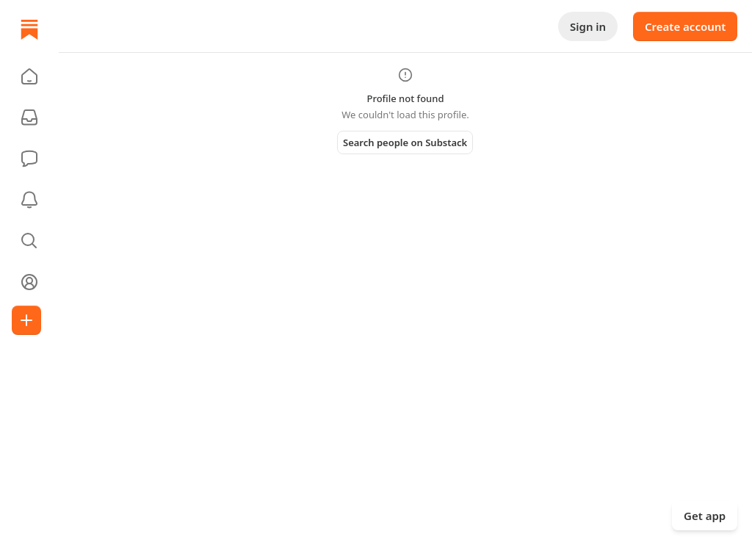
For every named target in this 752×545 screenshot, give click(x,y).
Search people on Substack (405, 142)
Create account (685, 26)
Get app (705, 515)
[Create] (26, 320)
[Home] (29, 29)
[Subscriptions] (29, 117)
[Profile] (29, 282)
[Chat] (29, 158)
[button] (29, 76)
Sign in (588, 26)
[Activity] (29, 199)
